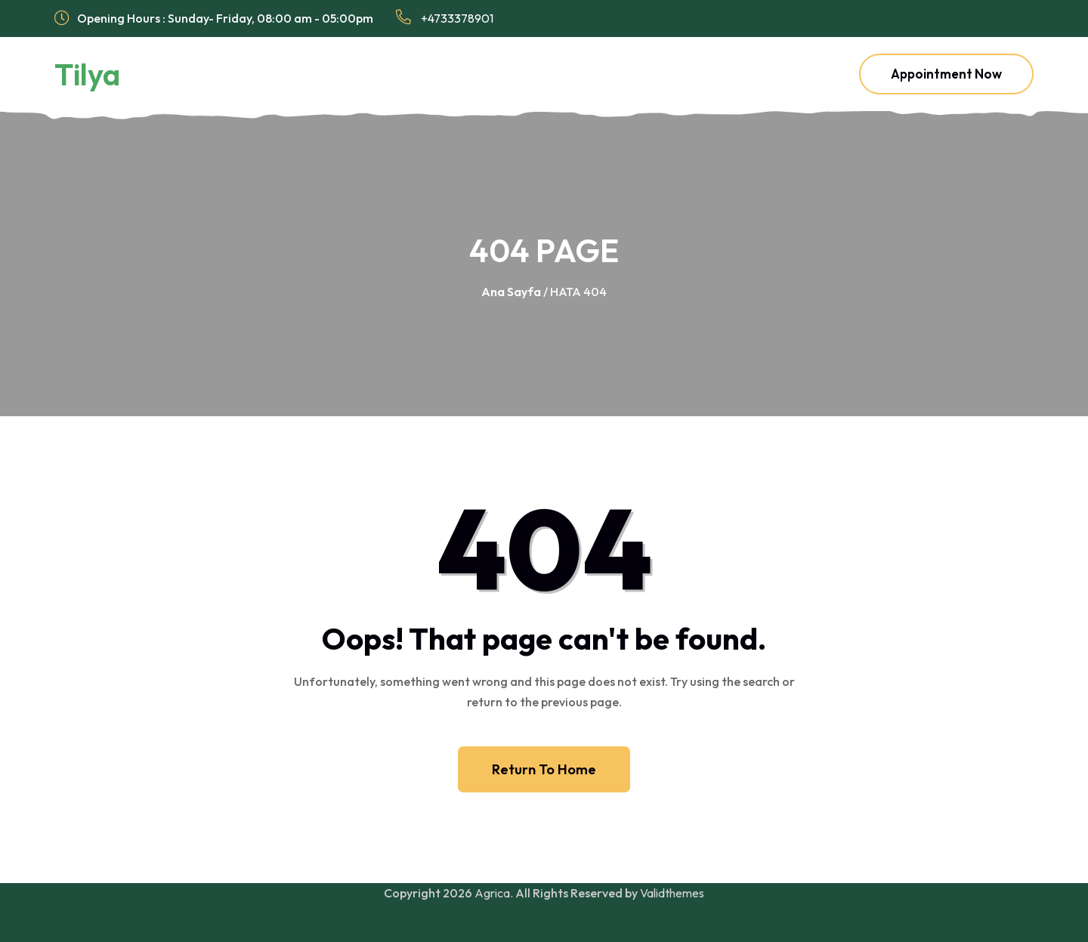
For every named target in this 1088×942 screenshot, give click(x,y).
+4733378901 (444, 18)
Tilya (87, 74)
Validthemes (672, 892)
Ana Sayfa (511, 291)
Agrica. (493, 892)
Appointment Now (946, 74)
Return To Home (544, 769)
